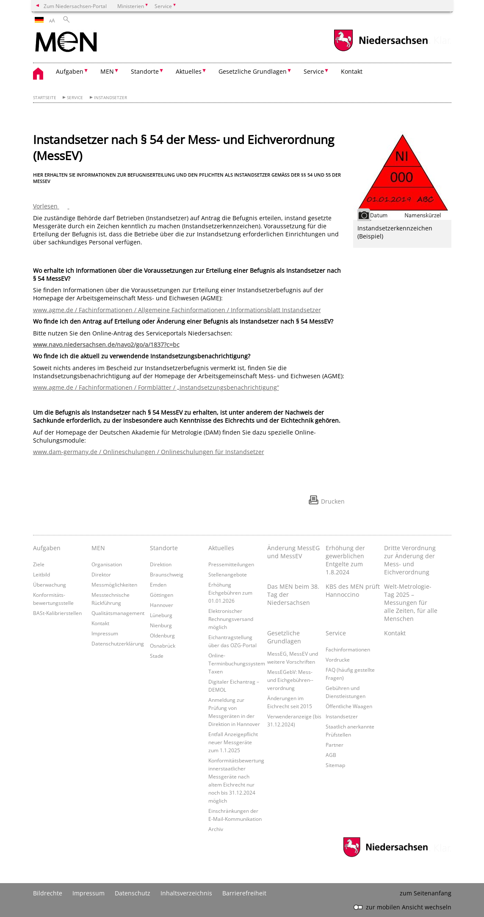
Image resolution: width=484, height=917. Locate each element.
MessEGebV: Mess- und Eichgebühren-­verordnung (290, 679)
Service (75, 97)
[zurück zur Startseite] (66, 42)
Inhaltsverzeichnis (186, 893)
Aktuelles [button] (189, 71)
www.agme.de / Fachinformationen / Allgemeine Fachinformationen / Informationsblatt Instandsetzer (177, 310)
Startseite (44, 97)
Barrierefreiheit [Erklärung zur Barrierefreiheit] (244, 893)
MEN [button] (107, 71)
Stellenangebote (227, 574)
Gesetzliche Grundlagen (284, 637)
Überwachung (49, 584)
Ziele (38, 564)
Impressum (104, 633)
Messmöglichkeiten (114, 584)
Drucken (333, 501)
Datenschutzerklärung (117, 643)
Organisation (106, 564)
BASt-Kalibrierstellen (57, 612)
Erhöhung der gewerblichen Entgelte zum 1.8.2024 (345, 560)
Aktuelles (221, 548)
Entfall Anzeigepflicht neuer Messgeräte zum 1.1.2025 (233, 742)
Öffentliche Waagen (349, 706)
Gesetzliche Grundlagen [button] (252, 71)
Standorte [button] (145, 71)
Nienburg (161, 625)
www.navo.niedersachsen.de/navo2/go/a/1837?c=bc (106, 345)
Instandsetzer (110, 97)
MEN (98, 548)
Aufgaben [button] (69, 71)
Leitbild (41, 574)
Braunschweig (166, 574)
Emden (158, 584)
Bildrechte (47, 893)
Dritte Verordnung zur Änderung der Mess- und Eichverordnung (410, 560)
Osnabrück (162, 645)
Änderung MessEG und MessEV (293, 552)
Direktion (160, 564)
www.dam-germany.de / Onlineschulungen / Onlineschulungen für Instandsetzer (148, 452)
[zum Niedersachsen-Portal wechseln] (381, 50)
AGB (331, 754)
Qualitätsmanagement (117, 612)
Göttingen (161, 594)
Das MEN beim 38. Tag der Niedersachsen (293, 594)
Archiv (215, 829)
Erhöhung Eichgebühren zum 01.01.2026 (230, 592)
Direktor (101, 574)
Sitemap (335, 765)
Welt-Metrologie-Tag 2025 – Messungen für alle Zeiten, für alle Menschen (410, 602)
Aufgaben (47, 548)
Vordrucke (338, 659)
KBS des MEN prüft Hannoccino (353, 590)
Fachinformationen (348, 649)
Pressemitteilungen (231, 564)
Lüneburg (161, 615)
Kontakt (351, 71)
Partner (334, 744)
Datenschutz (132, 893)
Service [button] (314, 71)
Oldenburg (162, 635)
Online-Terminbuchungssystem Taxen (236, 663)
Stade (156, 655)
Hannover (161, 604)
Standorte (164, 548)
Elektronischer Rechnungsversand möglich (230, 618)
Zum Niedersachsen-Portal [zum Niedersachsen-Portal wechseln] (75, 6)
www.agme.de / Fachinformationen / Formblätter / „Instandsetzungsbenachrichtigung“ (156, 387)
